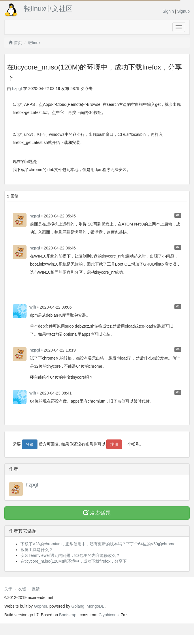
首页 (15, 42)
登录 (30, 444)
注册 (114, 444)
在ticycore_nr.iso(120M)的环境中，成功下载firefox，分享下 (73, 561)
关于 (8, 589)
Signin (168, 11)
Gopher (40, 606)
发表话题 (97, 513)
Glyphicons (108, 615)
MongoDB (95, 606)
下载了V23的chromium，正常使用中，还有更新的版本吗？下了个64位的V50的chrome (98, 544)
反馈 (36, 589)
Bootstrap (67, 615)
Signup (183, 11)
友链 (22, 589)
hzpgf (17, 88)
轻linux (34, 42)
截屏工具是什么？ (36, 549)
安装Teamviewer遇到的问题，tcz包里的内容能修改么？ (70, 555)
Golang (77, 606)
